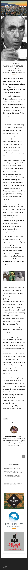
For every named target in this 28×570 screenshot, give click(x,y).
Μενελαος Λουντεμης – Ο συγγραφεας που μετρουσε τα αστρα (13, 472)
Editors (14, 422)
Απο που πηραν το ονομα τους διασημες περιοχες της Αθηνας (12, 476)
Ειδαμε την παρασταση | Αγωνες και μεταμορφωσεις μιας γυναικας (13, 484)
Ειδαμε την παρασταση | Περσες (12, 468)
